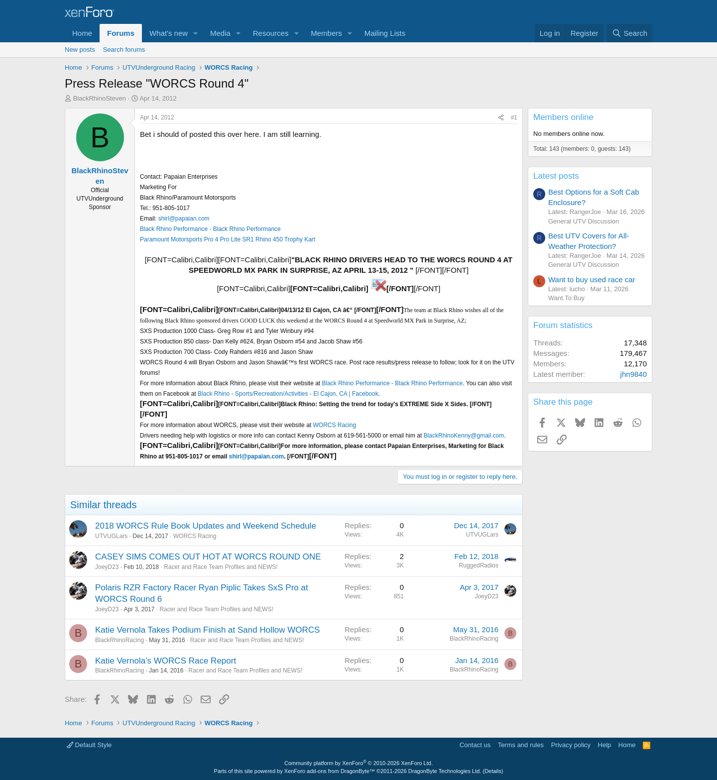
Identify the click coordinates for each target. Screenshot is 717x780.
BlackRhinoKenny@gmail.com (464, 435)
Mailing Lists (385, 33)
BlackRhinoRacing (119, 640)
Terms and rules (521, 745)
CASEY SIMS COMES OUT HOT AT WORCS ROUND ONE (208, 556)
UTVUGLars (111, 536)
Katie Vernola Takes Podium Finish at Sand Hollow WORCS (207, 630)
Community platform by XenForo (358, 763)
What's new (168, 33)
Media (220, 33)
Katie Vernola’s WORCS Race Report (165, 661)
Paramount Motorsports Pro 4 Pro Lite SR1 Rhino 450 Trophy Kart (227, 239)
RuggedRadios (478, 565)
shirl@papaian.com (184, 218)
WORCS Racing (334, 425)
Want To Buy (566, 298)
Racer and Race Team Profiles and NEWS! (221, 566)
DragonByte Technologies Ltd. (444, 771)
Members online (563, 117)
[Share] (500, 117)
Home (82, 33)
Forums (120, 33)
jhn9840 (633, 374)
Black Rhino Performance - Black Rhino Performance (210, 228)
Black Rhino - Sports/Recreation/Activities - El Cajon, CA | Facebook (288, 393)
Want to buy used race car (591, 279)
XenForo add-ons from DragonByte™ (329, 771)
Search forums (124, 49)
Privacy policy (571, 745)
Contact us (475, 745)
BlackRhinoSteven (99, 98)
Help (604, 745)
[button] (196, 33)
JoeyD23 (107, 566)
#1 (514, 117)
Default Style (89, 745)
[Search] (629, 33)
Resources (271, 33)
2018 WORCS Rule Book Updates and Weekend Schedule (205, 526)
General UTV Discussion (583, 221)
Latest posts (556, 176)
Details (492, 771)
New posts (80, 49)
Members (326, 33)
